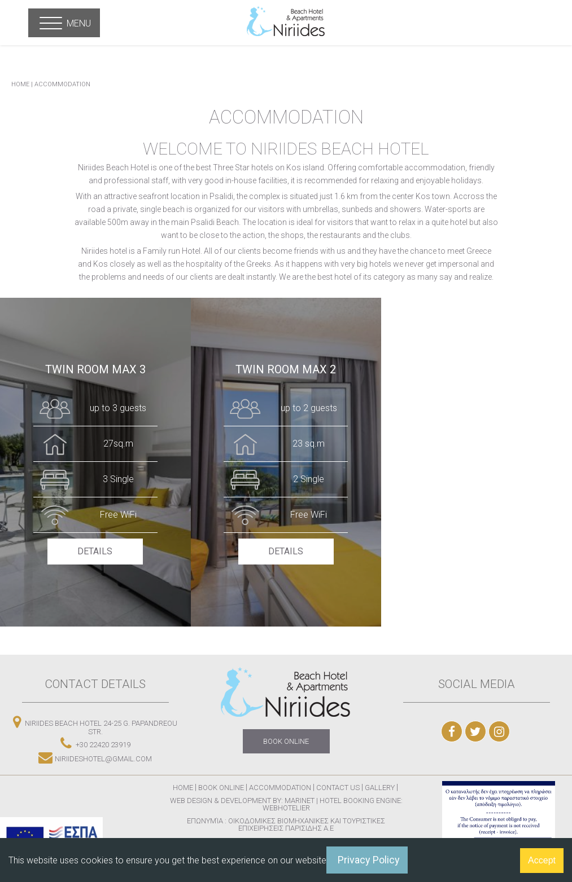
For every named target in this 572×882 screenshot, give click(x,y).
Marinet (300, 800)
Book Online (221, 787)
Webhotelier (286, 808)
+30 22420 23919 (95, 743)
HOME (20, 84)
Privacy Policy (369, 860)
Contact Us (338, 787)
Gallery (380, 787)
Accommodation (62, 84)
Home (183, 787)
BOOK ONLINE (286, 741)
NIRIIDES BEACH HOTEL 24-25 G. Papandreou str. (95, 725)
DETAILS (95, 551)
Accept (542, 860)
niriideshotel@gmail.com (95, 757)
